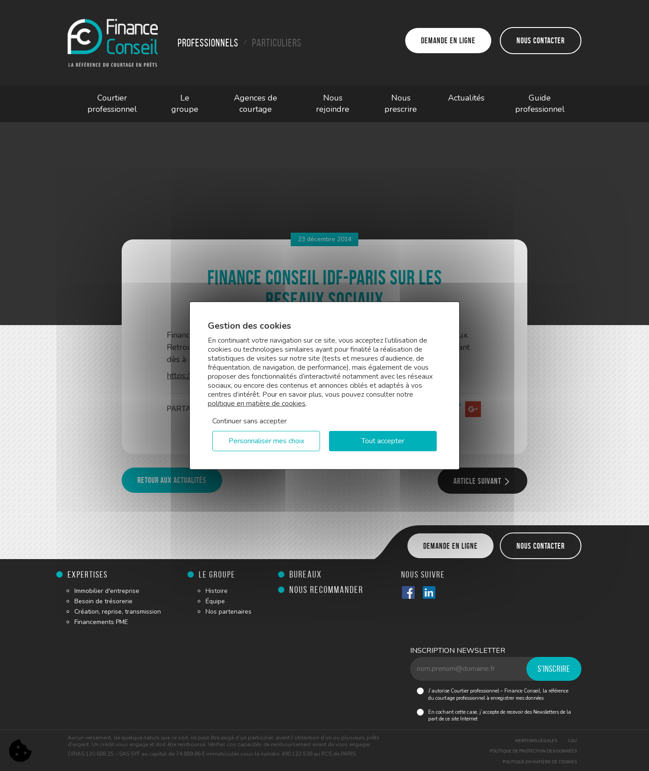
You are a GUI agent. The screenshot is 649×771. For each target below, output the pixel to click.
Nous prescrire (400, 103)
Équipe (215, 601)
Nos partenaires (228, 611)
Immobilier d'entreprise (106, 591)
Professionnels (208, 43)
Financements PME (101, 622)
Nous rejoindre (332, 103)
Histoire (217, 591)
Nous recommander (326, 589)
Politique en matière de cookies (540, 762)
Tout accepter (382, 441)
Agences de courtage (255, 103)
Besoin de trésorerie (103, 601)
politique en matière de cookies (257, 403)
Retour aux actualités (171, 480)
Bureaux (305, 574)
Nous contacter (540, 40)
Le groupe (184, 103)
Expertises (88, 574)
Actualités (466, 97)
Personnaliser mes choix (266, 441)
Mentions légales (536, 740)
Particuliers (277, 43)
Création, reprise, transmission (117, 611)
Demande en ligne (448, 40)
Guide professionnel (540, 103)
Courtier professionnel (112, 103)
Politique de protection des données (533, 751)
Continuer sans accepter (249, 421)
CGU (572, 740)
